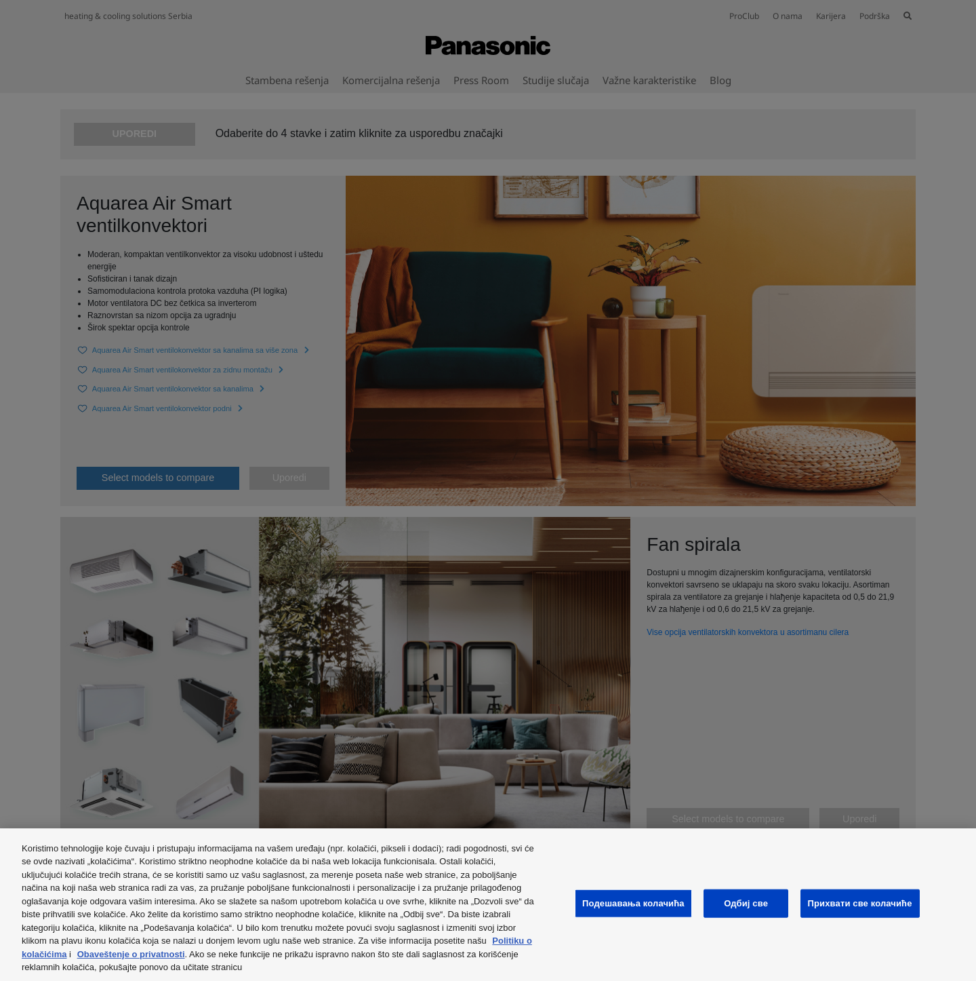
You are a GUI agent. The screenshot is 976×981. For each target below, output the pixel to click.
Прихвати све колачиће (860, 903)
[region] (488, 904)
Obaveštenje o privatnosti (131, 954)
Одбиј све (746, 903)
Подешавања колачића (633, 903)
